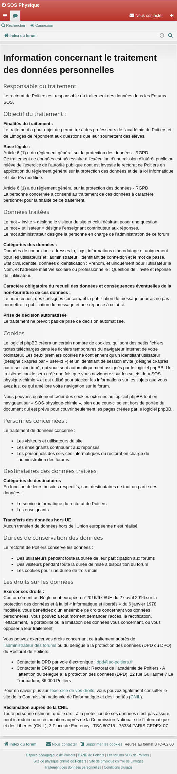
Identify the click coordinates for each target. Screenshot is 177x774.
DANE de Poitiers (91, 755)
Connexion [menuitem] (173, 17)
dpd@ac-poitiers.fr (115, 661)
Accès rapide (6, 17)
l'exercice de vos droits (72, 690)
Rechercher (15, 25)
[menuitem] (146, 16)
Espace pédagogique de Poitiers (50, 755)
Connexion (44, 25)
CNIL (136, 696)
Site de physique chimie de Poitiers (60, 761)
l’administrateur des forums (29, 645)
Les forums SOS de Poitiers (128, 755)
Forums (16, 17)
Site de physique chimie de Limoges (116, 761)
